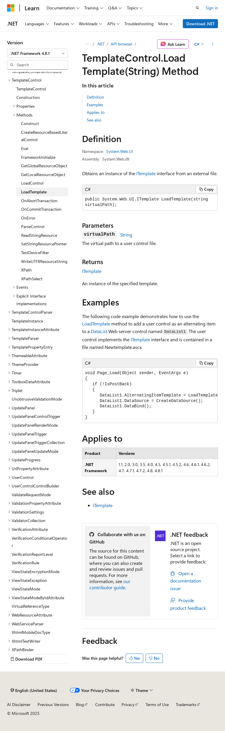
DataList (99, 331)
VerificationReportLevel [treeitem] (32, 554)
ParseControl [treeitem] (32, 226)
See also (94, 120)
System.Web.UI (119, 151)
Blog (80, 704)
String (126, 235)
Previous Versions (53, 704)
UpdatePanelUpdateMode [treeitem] (35, 451)
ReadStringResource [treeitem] (39, 235)
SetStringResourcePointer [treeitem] (44, 244)
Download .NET (200, 23)
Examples (95, 104)
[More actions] (213, 44)
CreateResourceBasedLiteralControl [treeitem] (44, 136)
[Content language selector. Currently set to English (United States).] (34, 690)
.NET (101, 44)
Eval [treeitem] (24, 148)
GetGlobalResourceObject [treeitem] (44, 165)
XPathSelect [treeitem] (31, 278)
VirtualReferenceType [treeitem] (30, 606)
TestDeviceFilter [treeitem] (35, 252)
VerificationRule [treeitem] (25, 562)
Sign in (212, 8)
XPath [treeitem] (26, 270)
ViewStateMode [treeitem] (26, 589)
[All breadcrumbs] (87, 44)
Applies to (96, 112)
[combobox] (37, 53)
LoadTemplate (96, 323)
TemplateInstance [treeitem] (27, 321)
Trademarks (186, 704)
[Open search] (197, 8)
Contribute (105, 704)
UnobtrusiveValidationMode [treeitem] (37, 399)
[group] (150, 395)
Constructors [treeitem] (28, 97)
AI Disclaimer (18, 704)
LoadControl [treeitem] (32, 183)
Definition (95, 97)
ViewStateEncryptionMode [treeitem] (35, 571)
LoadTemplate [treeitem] (34, 192)
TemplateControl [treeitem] (31, 89)
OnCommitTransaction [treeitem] (41, 209)
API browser (121, 44)
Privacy (128, 704)
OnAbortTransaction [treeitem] (39, 200)
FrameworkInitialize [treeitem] (38, 157)
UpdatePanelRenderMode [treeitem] (35, 425)
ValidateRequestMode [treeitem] (31, 494)
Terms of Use (157, 704)
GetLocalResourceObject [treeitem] (43, 174)
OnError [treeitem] (28, 218)
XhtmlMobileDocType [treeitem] (31, 632)
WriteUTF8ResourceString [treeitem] (44, 261)
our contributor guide (109, 584)
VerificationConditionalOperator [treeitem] (39, 541)
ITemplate (146, 173)
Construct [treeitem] (30, 123)
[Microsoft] (11, 8)
